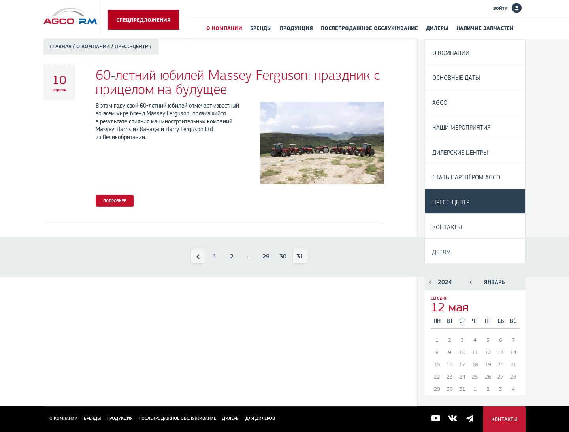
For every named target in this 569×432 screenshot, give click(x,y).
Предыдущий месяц (471, 282)
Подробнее (114, 200)
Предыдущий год (430, 282)
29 (265, 256)
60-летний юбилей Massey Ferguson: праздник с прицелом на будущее (238, 82)
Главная (60, 46)
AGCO (439, 102)
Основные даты (456, 77)
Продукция (296, 28)
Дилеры (437, 28)
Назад (198, 258)
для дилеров (260, 418)
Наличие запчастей (485, 28)
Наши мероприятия (461, 127)
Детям (441, 252)
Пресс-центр (450, 202)
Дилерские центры (460, 152)
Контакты (447, 227)
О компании (224, 28)
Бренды (261, 28)
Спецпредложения (143, 20)
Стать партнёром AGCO (466, 177)
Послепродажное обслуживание (369, 28)
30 (282, 256)
